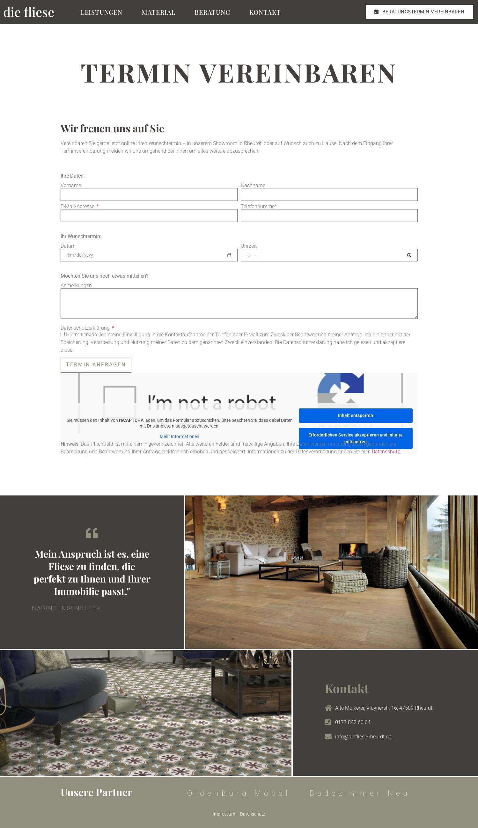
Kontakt (265, 12)
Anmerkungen (76, 285)
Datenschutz (386, 452)
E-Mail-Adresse (78, 206)
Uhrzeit (249, 246)
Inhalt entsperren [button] (355, 415)
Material (158, 12)
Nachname (253, 185)
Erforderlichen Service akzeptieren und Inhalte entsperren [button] (355, 438)
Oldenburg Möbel (238, 793)
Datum (68, 246)
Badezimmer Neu (360, 793)
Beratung (212, 12)
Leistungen (101, 12)
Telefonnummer (258, 206)
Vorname (71, 185)
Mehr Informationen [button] (179, 436)
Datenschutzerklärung (86, 328)
